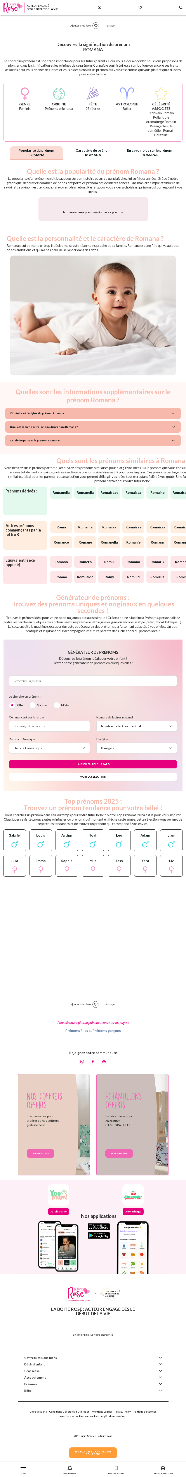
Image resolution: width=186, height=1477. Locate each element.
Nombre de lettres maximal (114, 765)
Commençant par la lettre (26, 765)
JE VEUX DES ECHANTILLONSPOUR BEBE (93, 1453)
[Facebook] (93, 1110)
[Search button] (181, 7)
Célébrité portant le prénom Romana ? (35, 488)
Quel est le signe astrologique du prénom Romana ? (44, 475)
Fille (20, 753)
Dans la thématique (22, 787)
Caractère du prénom (93, 152)
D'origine (102, 787)
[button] (23, 1469)
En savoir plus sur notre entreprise (93, 1383)
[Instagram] (82, 1110)
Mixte (65, 753)
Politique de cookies (144, 1459)
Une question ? (38, 1459)
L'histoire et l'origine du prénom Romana (37, 461)
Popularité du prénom (36, 152)
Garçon (42, 753)
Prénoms (30, 1432)
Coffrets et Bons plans (40, 1406)
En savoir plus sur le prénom (149, 152)
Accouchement (35, 1425)
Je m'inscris (40, 1201)
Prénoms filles (76, 1079)
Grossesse (32, 1419)
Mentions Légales (102, 1459)
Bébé (27, 1439)
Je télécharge (58, 1259)
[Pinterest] (104, 1110)
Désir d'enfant (34, 1412)
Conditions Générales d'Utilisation (69, 1459)
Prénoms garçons (106, 1079)
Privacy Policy (123, 1459)
